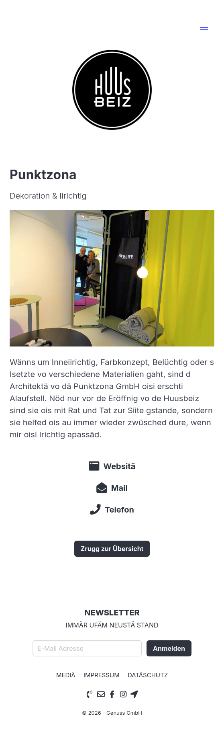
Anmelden (169, 648)
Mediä (65, 675)
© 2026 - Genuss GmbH (112, 712)
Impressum (101, 675)
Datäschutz (148, 675)
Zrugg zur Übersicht (112, 549)
